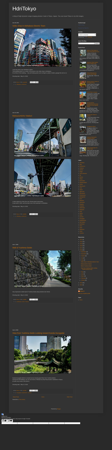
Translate (88, 37)
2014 (81, 285)
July (82, 258)
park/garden (82, 197)
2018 (81, 245)
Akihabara (19, 84)
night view (82, 191)
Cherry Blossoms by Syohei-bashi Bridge (91, 73)
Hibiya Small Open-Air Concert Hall (92, 148)
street (23, 301)
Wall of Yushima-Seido (22, 248)
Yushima (27, 301)
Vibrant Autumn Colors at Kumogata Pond (93, 82)
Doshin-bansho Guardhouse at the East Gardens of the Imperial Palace (92, 104)
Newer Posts (16, 397)
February (83, 278)
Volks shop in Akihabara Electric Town (28, 26)
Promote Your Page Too (83, 28)
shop (81, 211)
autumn (81, 169)
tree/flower (82, 224)
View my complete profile (84, 293)
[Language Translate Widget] (87, 34)
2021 (81, 239)
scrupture (82, 206)
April (82, 274)
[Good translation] (4, 420)
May (82, 272)
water (81, 227)
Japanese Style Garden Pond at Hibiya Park (92, 63)
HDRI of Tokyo (81, 25)
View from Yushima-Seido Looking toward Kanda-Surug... (89, 268)
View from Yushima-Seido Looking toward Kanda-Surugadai (38, 333)
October (83, 255)
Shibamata (82, 207)
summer (81, 216)
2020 (81, 241)
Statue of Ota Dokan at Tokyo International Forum (93, 51)
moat (81, 188)
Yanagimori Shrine (91, 126)
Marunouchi (82, 186)
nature (81, 189)
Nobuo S (82, 291)
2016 (81, 250)
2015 (81, 282)
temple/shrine (24, 392)
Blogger (59, 409)
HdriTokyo (24, 9)
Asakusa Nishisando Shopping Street (92, 138)
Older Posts (70, 397)
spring (81, 213)
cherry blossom (83, 173)
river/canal (82, 202)
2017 (81, 248)
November (83, 253)
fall (80, 175)
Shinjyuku (82, 209)
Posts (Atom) (22, 399)
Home (42, 397)
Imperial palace (83, 182)
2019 (81, 243)
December (83, 251)
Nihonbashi (82, 193)
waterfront (82, 229)
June (82, 260)
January (83, 280)
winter (81, 231)
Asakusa (82, 168)
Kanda (81, 184)
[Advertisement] (42, 99)
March (82, 276)
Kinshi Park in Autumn (92, 92)
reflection (82, 200)
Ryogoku (82, 204)
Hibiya (81, 179)
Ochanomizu (83, 195)
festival (81, 177)
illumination (82, 180)
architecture (23, 84)
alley (81, 164)
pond (81, 198)
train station (82, 222)
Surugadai (19, 392)
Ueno (81, 225)
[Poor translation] (10, 420)
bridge (81, 171)
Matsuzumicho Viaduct (22, 116)
